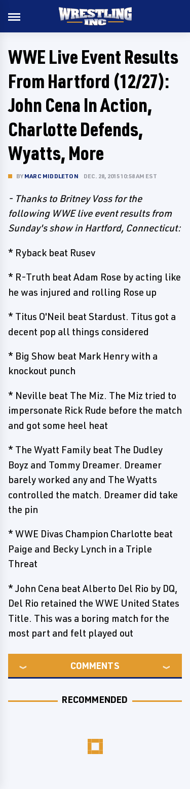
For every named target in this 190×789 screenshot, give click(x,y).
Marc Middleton (51, 176)
